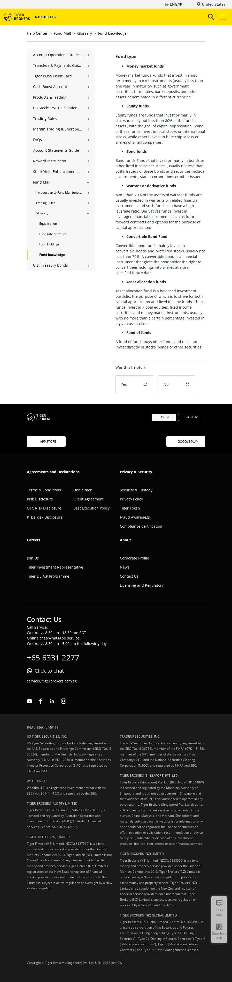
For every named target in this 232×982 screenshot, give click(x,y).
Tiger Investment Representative (55, 567)
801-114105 (49, 793)
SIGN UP (191, 417)
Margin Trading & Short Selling (57, 129)
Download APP (219, 935)
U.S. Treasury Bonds (50, 265)
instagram (63, 701)
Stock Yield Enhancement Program (57, 171)
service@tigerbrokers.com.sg (52, 681)
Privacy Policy (131, 499)
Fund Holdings (49, 244)
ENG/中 (176, 4)
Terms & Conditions (44, 490)
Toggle (222, 16)
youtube (29, 701)
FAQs (37, 139)
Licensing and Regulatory (142, 585)
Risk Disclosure (40, 499)
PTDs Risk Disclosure (45, 517)
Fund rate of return (52, 234)
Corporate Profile (134, 558)
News (124, 567)
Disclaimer (82, 490)
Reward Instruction (49, 160)
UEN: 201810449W (108, 963)
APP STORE (46, 441)
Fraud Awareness (135, 517)
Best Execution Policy (91, 508)
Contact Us (129, 576)
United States (213, 4)
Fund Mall (62, 33)
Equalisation (48, 223)
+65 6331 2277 (53, 657)
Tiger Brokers (33, 17)
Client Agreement (88, 499)
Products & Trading (49, 97)
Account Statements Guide (56, 150)
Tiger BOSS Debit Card (52, 76)
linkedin (52, 701)
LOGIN (164, 417)
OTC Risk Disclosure (44, 508)
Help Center (37, 33)
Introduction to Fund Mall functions (59, 192)
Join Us (33, 558)
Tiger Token (130, 508)
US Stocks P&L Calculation (55, 107)
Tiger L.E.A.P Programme (48, 576)
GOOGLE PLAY (185, 441)
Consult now (219, 912)
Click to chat (49, 670)
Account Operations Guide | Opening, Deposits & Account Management (57, 54)
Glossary (84, 33)
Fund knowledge (112, 33)
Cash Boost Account (50, 86)
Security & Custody (136, 490)
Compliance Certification (141, 526)
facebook (40, 701)
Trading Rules (45, 118)
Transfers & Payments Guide (57, 65)
